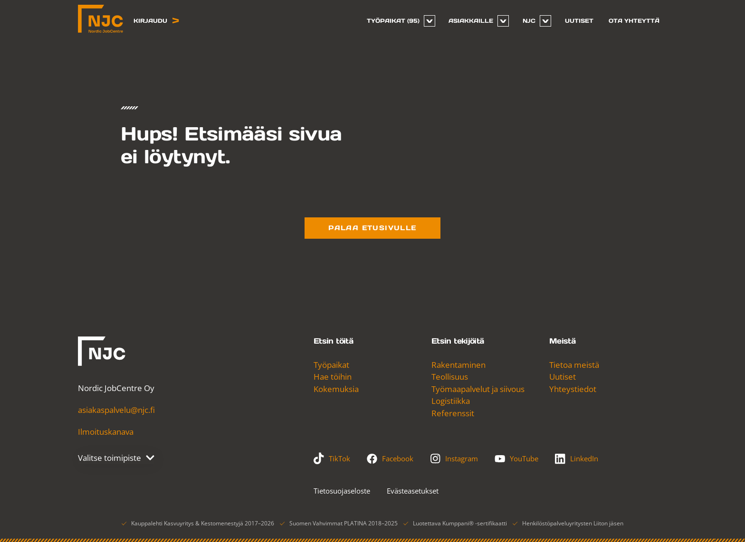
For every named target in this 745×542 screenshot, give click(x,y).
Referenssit (452, 413)
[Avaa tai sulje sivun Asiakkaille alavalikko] (503, 21)
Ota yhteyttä (634, 20)
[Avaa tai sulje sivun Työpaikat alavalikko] (429, 21)
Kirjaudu (156, 20)
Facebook (390, 458)
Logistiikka (450, 400)
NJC (529, 20)
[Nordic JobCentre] (101, 351)
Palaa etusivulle (372, 228)
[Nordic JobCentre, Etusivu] (100, 19)
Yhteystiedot (572, 388)
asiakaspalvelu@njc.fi (116, 409)
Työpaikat (331, 364)
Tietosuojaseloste (342, 490)
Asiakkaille (471, 20)
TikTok (332, 458)
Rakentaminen (458, 364)
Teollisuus (449, 376)
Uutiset (579, 20)
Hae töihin (333, 376)
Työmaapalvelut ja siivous (478, 388)
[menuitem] (397, 21)
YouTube (516, 458)
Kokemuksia (336, 388)
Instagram (454, 458)
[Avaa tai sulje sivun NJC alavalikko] (545, 21)
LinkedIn (576, 458)
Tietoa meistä (574, 364)
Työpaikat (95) (393, 20)
